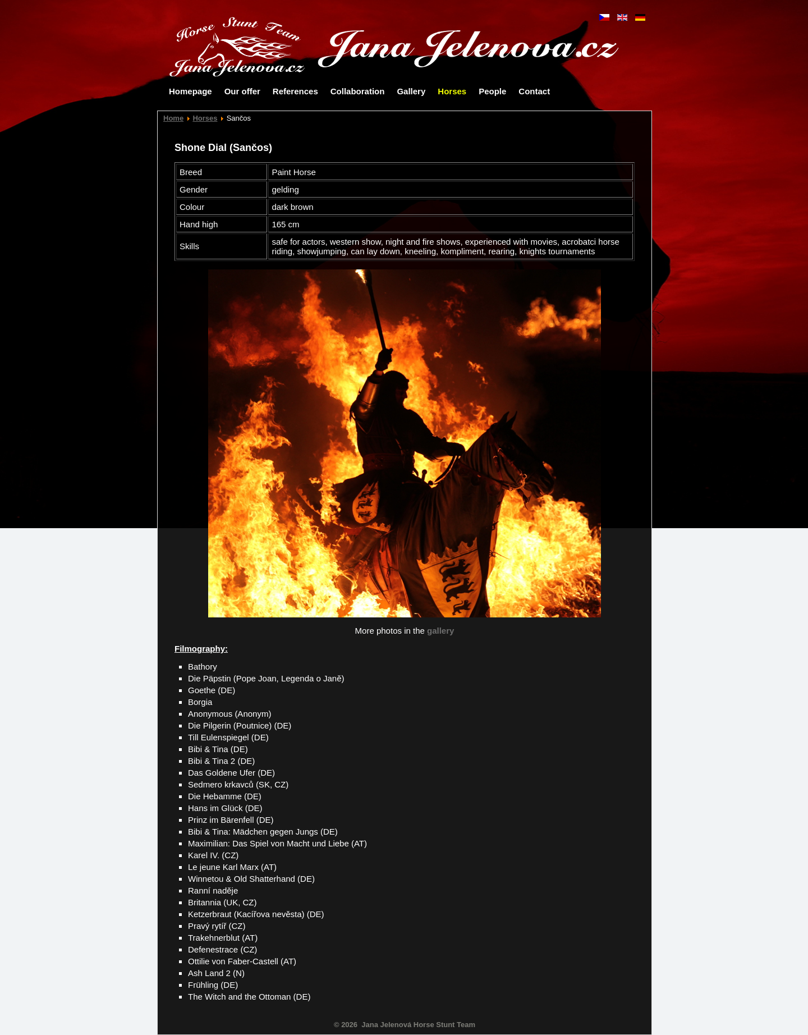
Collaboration (357, 91)
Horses (452, 91)
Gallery (411, 91)
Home (173, 118)
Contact (534, 91)
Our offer (242, 91)
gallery (440, 630)
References (295, 91)
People (492, 91)
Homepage (190, 91)
